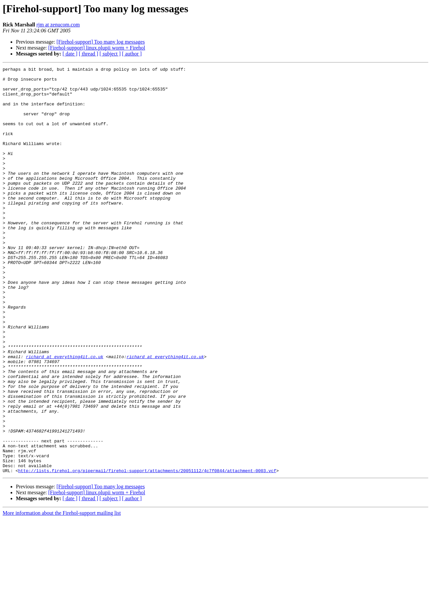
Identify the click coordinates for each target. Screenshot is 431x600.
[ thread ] (88, 53)
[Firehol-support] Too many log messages (101, 42)
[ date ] (70, 53)
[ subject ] (110, 53)
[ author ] (132, 53)
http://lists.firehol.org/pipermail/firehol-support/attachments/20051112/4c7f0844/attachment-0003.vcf (147, 552)
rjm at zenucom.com (58, 24)
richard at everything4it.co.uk (64, 415)
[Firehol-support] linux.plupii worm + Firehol (96, 48)
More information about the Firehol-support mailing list (62, 594)
